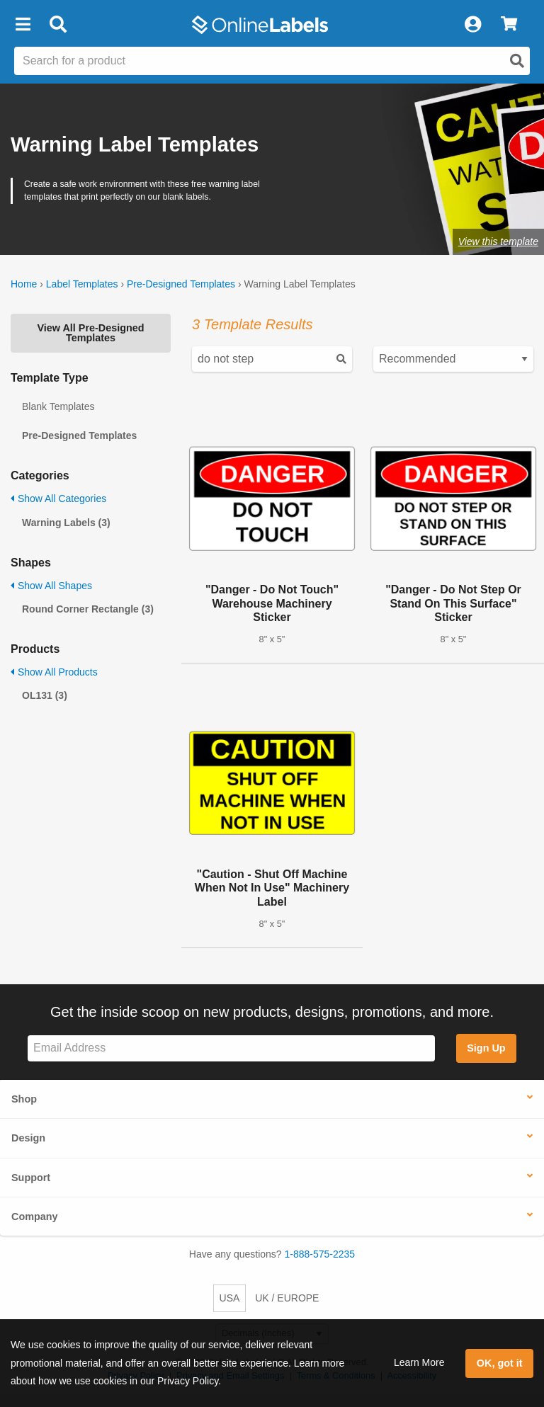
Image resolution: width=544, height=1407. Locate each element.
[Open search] (517, 61)
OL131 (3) (44, 695)
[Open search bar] (58, 24)
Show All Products (54, 672)
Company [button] (34, 1216)
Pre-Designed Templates (181, 284)
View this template (498, 241)
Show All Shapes (51, 585)
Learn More (419, 1362)
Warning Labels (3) (66, 522)
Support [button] (30, 1177)
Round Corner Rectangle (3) (88, 609)
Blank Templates (58, 406)
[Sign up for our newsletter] (231, 1048)
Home (24, 284)
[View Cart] (509, 25)
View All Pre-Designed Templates (90, 332)
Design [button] (28, 1138)
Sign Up (486, 1048)
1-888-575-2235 (320, 1254)
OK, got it (500, 1363)
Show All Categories (58, 498)
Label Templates (82, 284)
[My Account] (472, 24)
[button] (23, 24)
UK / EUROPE (287, 1298)
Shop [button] (24, 1099)
